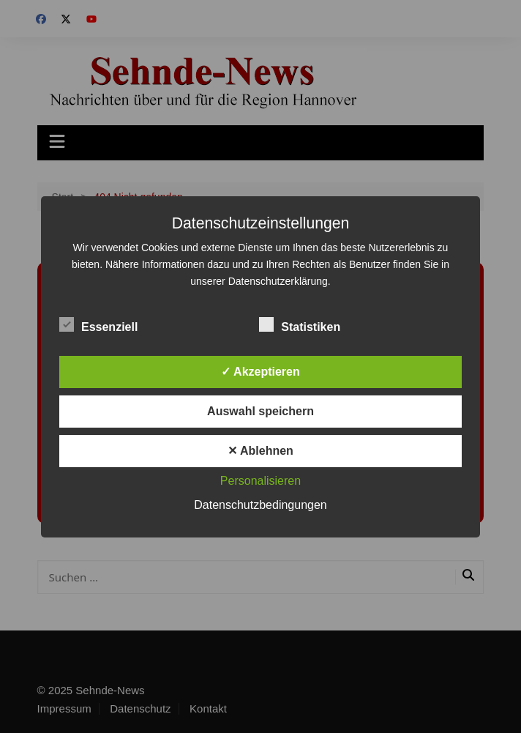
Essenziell (98, 324)
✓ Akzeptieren (260, 371)
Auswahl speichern (260, 411)
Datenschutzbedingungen (260, 505)
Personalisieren (260, 481)
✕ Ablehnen (260, 450)
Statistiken (299, 324)
